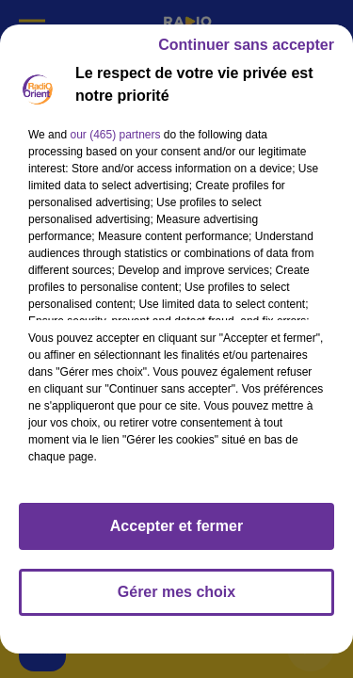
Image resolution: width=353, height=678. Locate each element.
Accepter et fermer (176, 526)
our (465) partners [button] (115, 134)
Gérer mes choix (176, 592)
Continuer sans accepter (246, 45)
